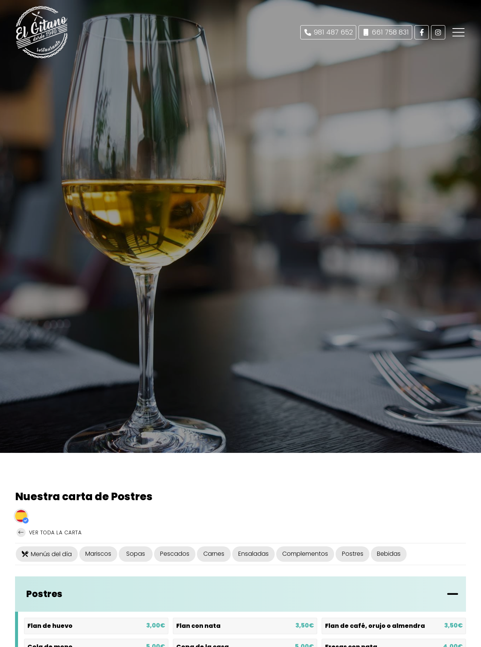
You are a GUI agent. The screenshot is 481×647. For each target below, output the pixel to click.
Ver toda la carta (49, 532)
